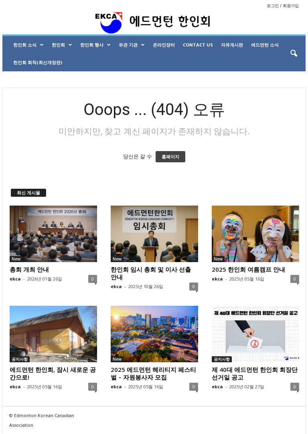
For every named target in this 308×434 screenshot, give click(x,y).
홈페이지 (170, 156)
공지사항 (20, 359)
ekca (15, 279)
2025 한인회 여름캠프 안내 (248, 269)
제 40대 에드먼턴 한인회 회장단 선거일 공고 (255, 373)
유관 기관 (132, 45)
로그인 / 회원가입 (283, 5)
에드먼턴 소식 (265, 45)
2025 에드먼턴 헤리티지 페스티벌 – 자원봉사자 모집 (153, 373)
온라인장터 (164, 45)
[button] (293, 54)
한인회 (62, 45)
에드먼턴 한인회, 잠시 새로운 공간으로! (53, 373)
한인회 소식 (28, 45)
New (16, 259)
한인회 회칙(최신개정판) (37, 62)
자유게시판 (232, 45)
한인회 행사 (95, 45)
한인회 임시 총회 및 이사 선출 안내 (151, 273)
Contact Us (198, 45)
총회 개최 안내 (29, 269)
